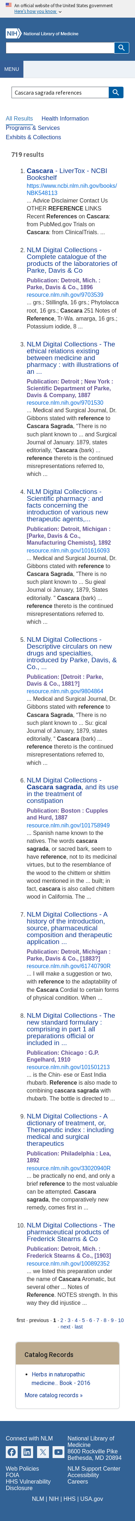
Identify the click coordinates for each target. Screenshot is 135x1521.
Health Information (65, 118)
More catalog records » (53, 1395)
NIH (54, 1499)
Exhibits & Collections (33, 137)
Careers (78, 1482)
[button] (121, 48)
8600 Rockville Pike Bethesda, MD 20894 (95, 1454)
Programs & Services (33, 128)
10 (121, 1320)
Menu (11, 69)
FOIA (12, 1475)
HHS (69, 1499)
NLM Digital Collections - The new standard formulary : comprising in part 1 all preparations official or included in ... (71, 1029)
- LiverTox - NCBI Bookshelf (67, 174)
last (78, 1327)
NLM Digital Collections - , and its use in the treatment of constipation (72, 790)
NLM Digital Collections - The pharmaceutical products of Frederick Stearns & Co (71, 1232)
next (65, 1327)
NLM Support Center (94, 1469)
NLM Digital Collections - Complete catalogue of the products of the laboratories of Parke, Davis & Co (72, 260)
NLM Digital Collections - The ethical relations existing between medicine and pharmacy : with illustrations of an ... (72, 357)
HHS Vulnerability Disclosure (28, 1485)
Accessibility (83, 1475)
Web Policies (22, 1469)
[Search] (60, 48)
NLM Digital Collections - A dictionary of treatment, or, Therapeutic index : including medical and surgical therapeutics (70, 1129)
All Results (19, 118)
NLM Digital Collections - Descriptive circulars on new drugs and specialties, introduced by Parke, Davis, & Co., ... (72, 653)
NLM (38, 1499)
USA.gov (91, 1499)
